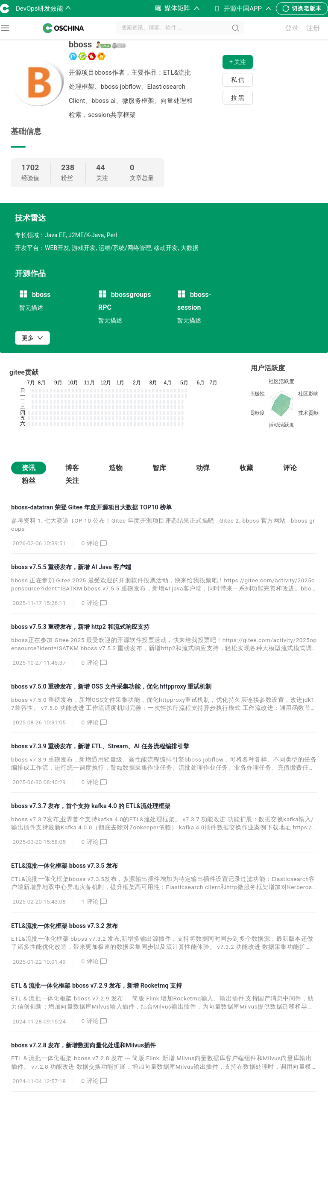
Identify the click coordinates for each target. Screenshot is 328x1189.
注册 (313, 28)
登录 (292, 28)
